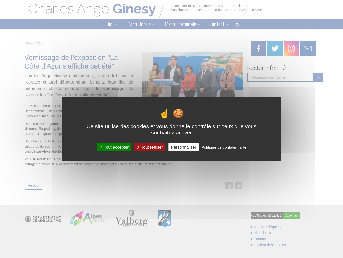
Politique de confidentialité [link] (223, 147)
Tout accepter (114, 147)
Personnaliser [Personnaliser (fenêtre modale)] (183, 147)
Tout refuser (150, 147)
